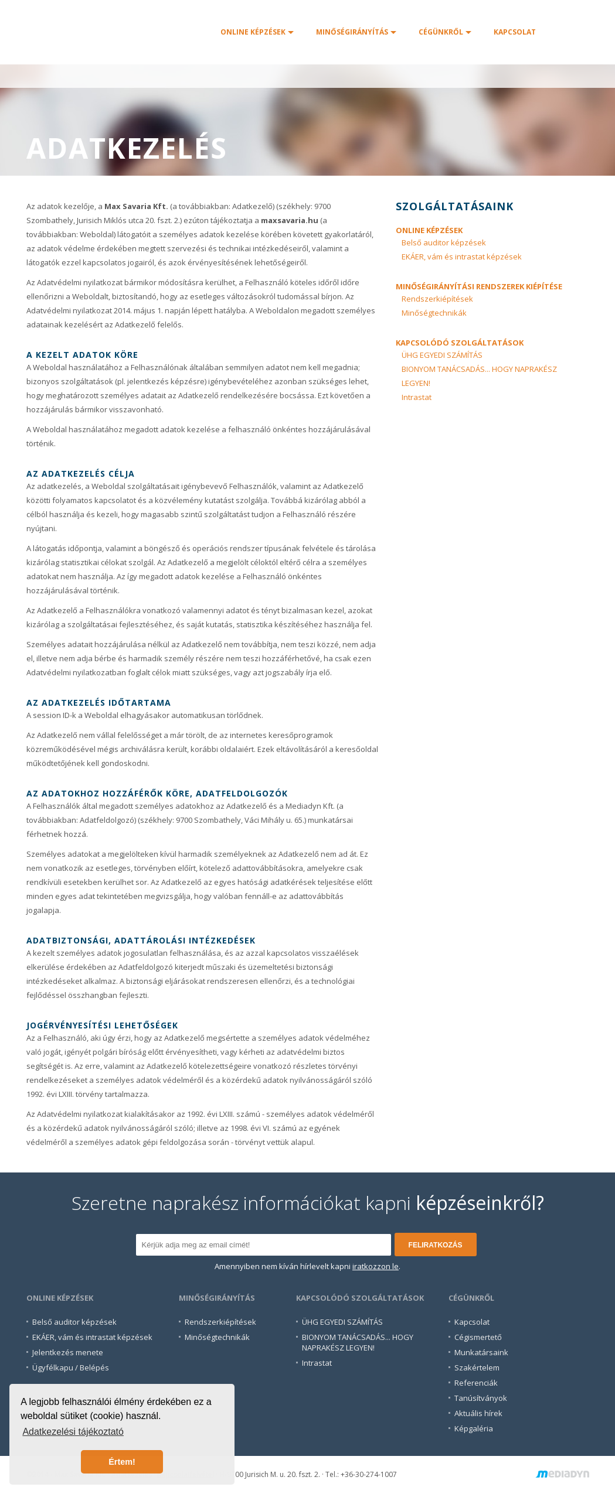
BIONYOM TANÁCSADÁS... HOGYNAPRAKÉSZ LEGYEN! (357, 1342)
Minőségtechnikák (434, 312)
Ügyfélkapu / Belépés (70, 1367)
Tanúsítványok (480, 1398)
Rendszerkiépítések (437, 298)
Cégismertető (478, 1337)
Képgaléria (473, 1428)
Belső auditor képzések (444, 242)
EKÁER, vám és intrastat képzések (462, 256)
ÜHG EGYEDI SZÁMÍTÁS (442, 355)
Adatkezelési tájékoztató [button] (73, 1432)
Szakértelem (477, 1367)
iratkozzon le (375, 1266)
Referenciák (476, 1382)
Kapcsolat (472, 1322)
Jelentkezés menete (67, 1352)
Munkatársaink (481, 1352)
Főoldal (117, 32)
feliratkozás (436, 1245)
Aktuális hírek (478, 1413)
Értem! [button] (121, 1461)
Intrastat (416, 397)
